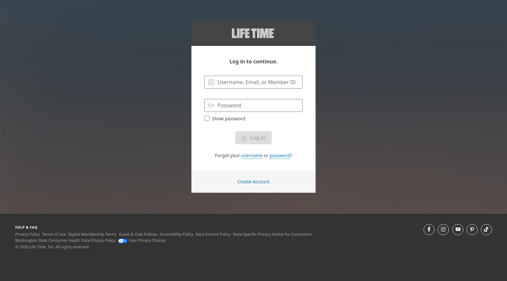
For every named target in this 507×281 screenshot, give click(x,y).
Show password (224, 118)
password (280, 155)
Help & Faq (26, 227)
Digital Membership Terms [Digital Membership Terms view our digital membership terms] (92, 234)
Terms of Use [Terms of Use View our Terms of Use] (54, 234)
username (252, 155)
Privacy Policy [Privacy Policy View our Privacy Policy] (27, 234)
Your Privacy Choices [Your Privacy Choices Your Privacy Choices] (142, 240)
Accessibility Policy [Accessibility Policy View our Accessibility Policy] (176, 234)
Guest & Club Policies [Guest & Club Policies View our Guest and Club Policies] (138, 234)
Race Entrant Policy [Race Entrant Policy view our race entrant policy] (213, 234)
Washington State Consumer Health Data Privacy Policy (65, 240)
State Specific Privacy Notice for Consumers (272, 234)
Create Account (253, 181)
